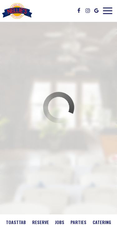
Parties (78, 222)
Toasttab (16, 222)
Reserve (40, 222)
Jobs (59, 222)
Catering (102, 222)
